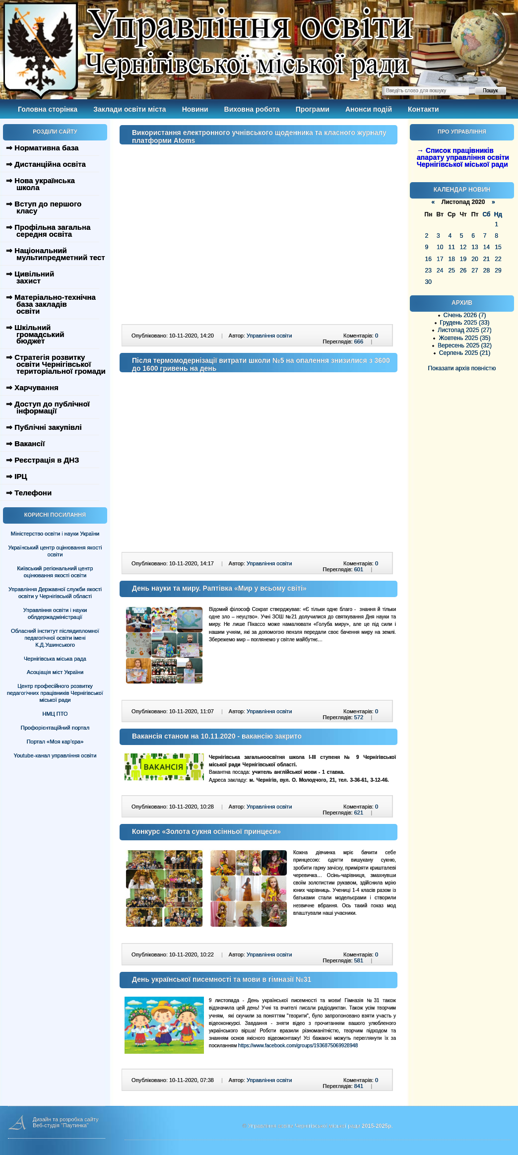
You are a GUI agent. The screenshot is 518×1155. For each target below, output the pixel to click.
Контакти (423, 109)
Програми (312, 109)
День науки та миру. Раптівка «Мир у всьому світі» (219, 588)
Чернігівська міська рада (55, 659)
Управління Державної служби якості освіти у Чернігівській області (55, 592)
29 (498, 270)
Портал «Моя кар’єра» (55, 742)
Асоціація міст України (55, 672)
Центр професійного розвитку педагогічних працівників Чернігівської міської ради (55, 693)
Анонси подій (368, 109)
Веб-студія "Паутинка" (61, 1125)
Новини (195, 109)
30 (428, 281)
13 (474, 247)
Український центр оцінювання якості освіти (55, 550)
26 (463, 270)
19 (463, 259)
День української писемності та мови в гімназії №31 (221, 979)
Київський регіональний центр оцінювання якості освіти (55, 571)
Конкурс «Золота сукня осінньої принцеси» (206, 831)
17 (440, 259)
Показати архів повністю (462, 368)
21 (486, 259)
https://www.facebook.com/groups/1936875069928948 (298, 1045)
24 (440, 270)
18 (451, 259)
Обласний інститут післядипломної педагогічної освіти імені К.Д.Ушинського (55, 638)
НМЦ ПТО (55, 714)
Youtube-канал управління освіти (55, 755)
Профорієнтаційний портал (55, 728)
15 (498, 247)
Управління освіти (269, 336)
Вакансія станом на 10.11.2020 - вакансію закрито (217, 736)
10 (440, 247)
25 (451, 270)
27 (474, 270)
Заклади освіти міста (129, 109)
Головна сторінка (47, 109)
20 (474, 259)
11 (451, 247)
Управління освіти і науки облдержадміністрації (55, 613)
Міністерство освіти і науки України (55, 534)
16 (428, 259)
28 (486, 270)
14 (486, 247)
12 (463, 247)
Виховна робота (252, 109)
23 (428, 270)
